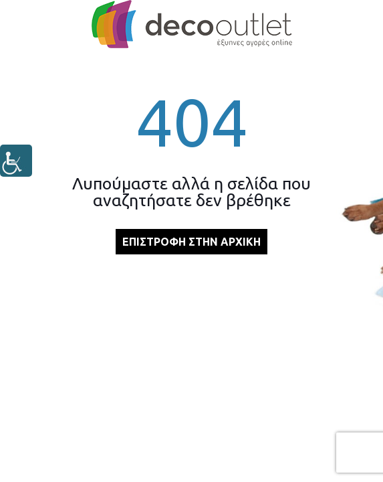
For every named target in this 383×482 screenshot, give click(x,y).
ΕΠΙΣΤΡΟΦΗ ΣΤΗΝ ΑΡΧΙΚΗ (191, 242)
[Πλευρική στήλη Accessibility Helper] (16, 161)
